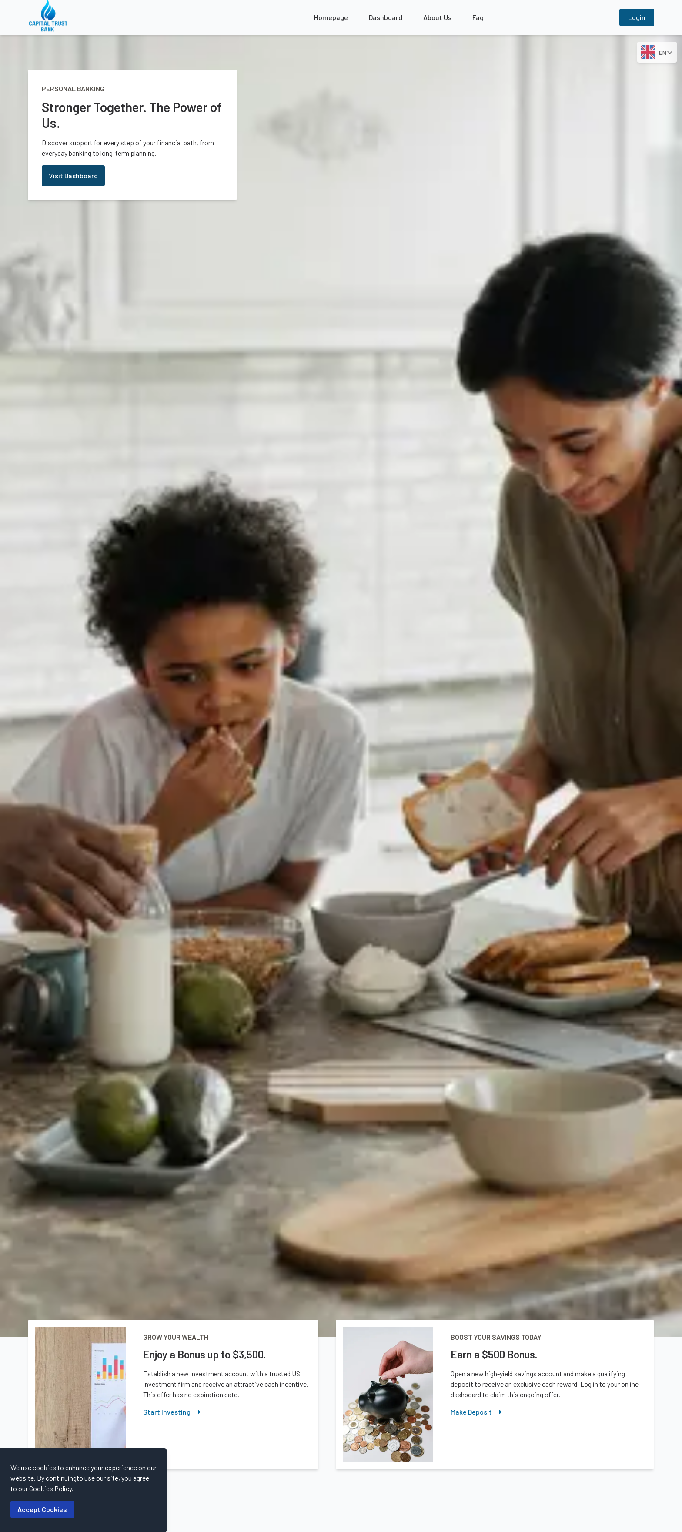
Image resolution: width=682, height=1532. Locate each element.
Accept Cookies (42, 1509)
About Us (437, 17)
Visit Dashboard (73, 175)
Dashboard (385, 17)
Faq (478, 17)
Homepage (331, 17)
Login (636, 17)
